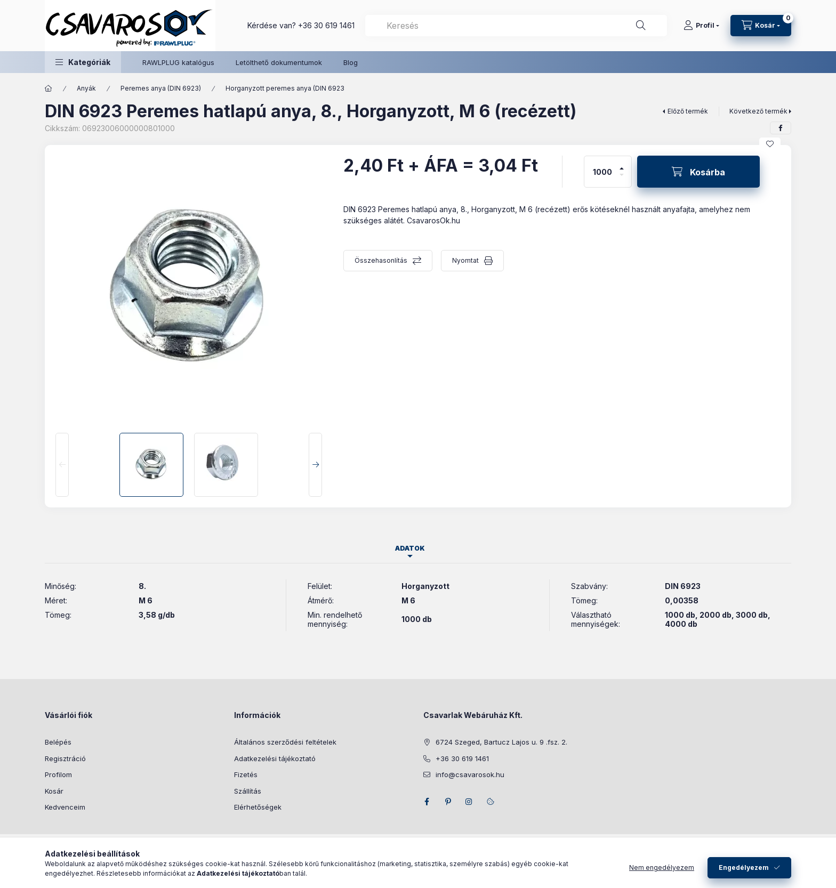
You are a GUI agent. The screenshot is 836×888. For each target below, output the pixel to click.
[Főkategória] (48, 88)
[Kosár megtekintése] (760, 25)
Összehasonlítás (381, 260)
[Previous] (62, 465)
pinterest (448, 801)
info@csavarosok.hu (470, 774)
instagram (469, 801)
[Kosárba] (698, 172)
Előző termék (688, 111)
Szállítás (247, 791)
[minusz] (621, 179)
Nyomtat (465, 260)
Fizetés (246, 774)
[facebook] (780, 128)
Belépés (58, 742)
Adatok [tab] (410, 548)
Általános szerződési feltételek (285, 742)
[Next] (315, 465)
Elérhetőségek (258, 807)
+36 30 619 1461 (326, 25)
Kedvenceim (65, 807)
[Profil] (701, 25)
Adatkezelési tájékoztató (275, 758)
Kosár (54, 791)
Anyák (86, 88)
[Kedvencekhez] (770, 144)
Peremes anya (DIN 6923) (160, 88)
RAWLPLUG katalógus (178, 62)
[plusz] (621, 164)
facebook (426, 801)
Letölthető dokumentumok (279, 62)
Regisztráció (65, 758)
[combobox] (516, 25)
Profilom (58, 774)
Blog (350, 62)
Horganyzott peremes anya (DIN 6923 (285, 88)
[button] (83, 62)
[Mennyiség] (602, 171)
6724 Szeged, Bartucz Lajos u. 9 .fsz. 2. (501, 742)
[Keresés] (640, 25)
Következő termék (758, 111)
